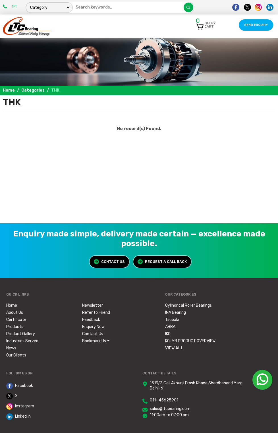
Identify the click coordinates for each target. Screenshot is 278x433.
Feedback (91, 319)
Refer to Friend (96, 312)
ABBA (170, 326)
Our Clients (16, 355)
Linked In (18, 416)
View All (174, 348)
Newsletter (92, 305)
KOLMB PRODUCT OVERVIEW (190, 341)
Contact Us (109, 261)
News (11, 348)
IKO (168, 333)
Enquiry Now (93, 326)
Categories (33, 90)
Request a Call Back (162, 261)
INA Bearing (175, 312)
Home (9, 90)
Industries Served (22, 341)
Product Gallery (20, 333)
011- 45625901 (164, 400)
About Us (14, 312)
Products (14, 326)
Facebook (19, 386)
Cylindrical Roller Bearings (188, 305)
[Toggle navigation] (179, 25)
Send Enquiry (256, 25)
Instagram (20, 406)
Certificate (16, 319)
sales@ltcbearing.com (170, 408)
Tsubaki (172, 319)
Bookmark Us (94, 341)
